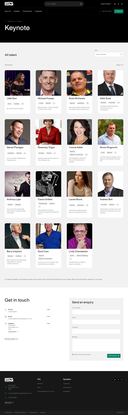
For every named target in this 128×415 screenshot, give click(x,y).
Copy (48, 309)
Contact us (119, 11)
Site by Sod (120, 412)
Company (75, 327)
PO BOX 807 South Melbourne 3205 (13, 387)
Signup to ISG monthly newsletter (82, 354)
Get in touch (9, 402)
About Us (8, 11)
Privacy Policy (33, 412)
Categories (38, 11)
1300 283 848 (106, 11)
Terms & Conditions (20, 412)
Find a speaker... (64, 4)
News (39, 387)
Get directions (13, 331)
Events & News (106, 4)
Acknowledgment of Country (45, 391)
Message (74, 337)
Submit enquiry (114, 356)
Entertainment (27, 11)
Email (74, 317)
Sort (96, 50)
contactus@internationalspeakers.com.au (20, 318)
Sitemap (42, 412)
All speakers (66, 391)
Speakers (17, 11)
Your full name (76, 308)
